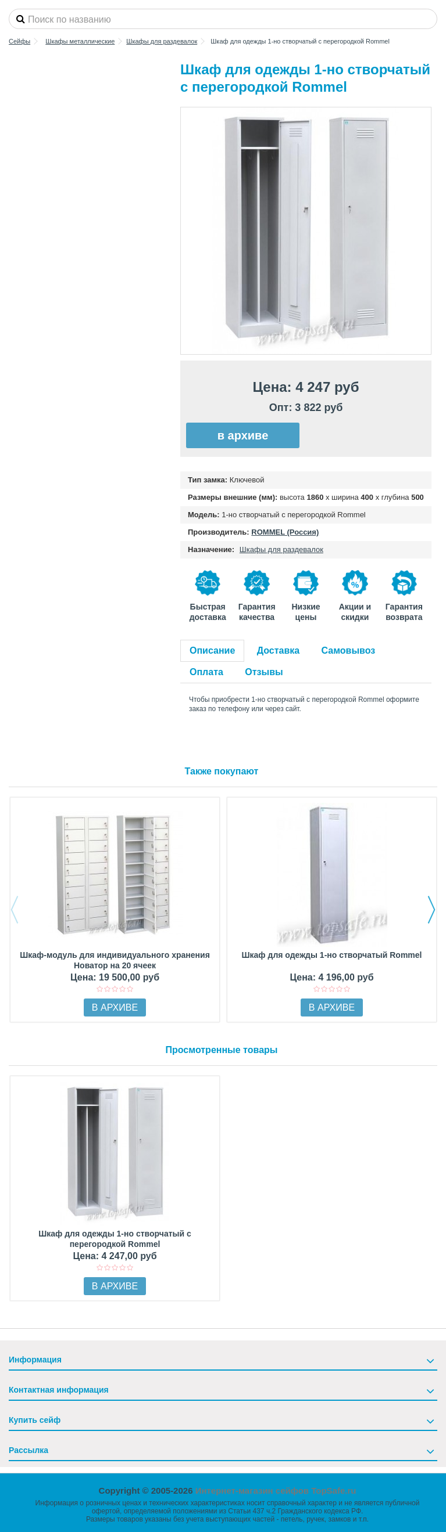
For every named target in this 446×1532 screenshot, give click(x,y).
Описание (212, 650)
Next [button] (431, 909)
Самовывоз (349, 650)
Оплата (206, 672)
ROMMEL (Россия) (285, 532)
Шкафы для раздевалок (281, 549)
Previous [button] (14, 909)
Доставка (278, 650)
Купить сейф (34, 1420)
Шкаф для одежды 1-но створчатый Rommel (332, 955)
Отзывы (264, 672)
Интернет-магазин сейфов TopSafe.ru (275, 1490)
